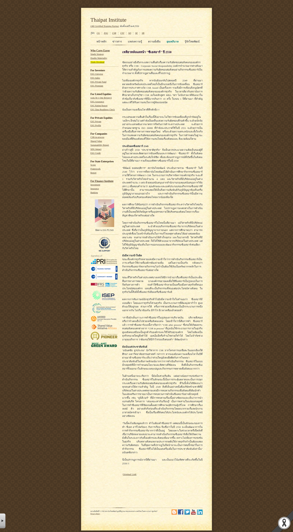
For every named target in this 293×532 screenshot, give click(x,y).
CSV (122, 33)
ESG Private (95, 121)
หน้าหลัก (101, 41)
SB (143, 33)
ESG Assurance (97, 102)
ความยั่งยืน (154, 41)
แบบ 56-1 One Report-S (101, 98)
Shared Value (96, 141)
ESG (106, 33)
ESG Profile (95, 125)
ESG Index (95, 78)
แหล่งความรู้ (135, 41)
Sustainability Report (99, 145)
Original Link (129, 474)
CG (98, 33)
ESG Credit (95, 153)
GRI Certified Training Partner (104, 26)
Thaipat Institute (108, 20)
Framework (95, 169)
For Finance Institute (101, 181)
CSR (114, 33)
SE (136, 33)
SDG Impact (95, 149)
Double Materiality (98, 58)
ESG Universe (96, 74)
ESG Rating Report (98, 106)
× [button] (2, 520)
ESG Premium (96, 86)
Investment (95, 185)
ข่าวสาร (117, 41)
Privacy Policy (95, 514)
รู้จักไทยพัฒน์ (192, 41)
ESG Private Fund (98, 82)
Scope (93, 165)
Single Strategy (97, 54)
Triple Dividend (97, 62)
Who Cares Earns (100, 50)
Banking (94, 192)
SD (129, 33)
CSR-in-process (97, 137)
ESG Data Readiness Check (102, 109)
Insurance (94, 189)
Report (93, 173)
